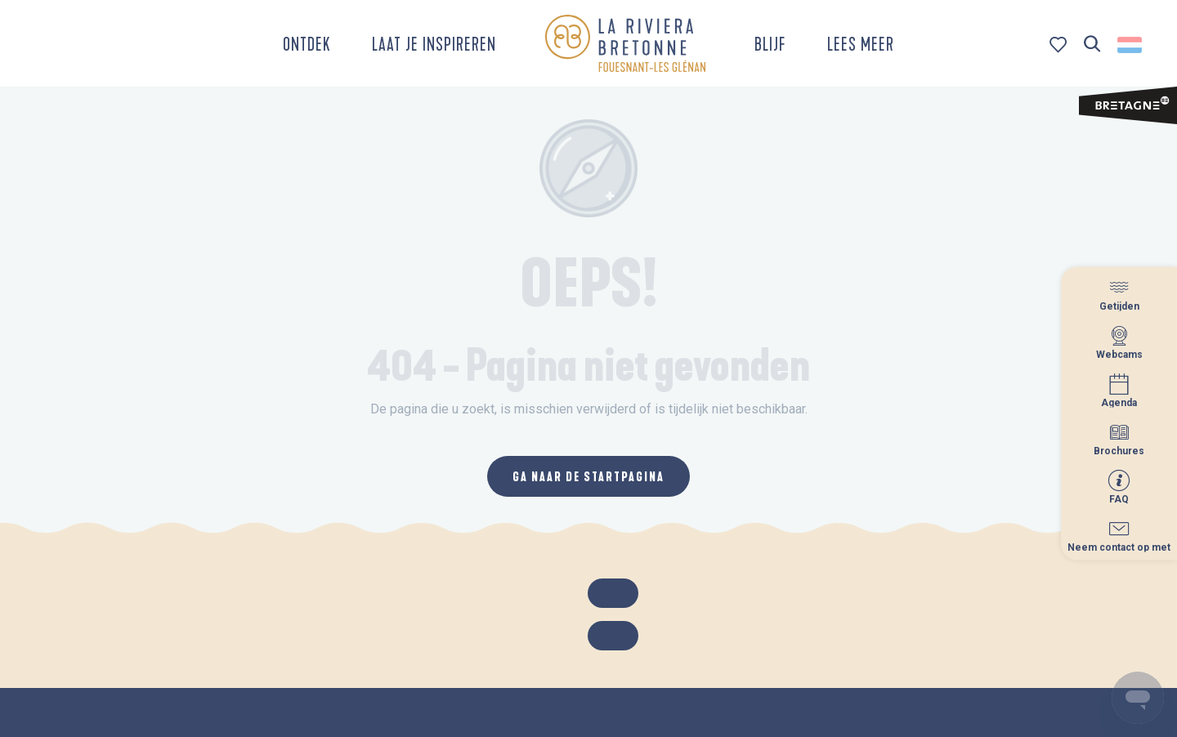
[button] (1092, 44)
